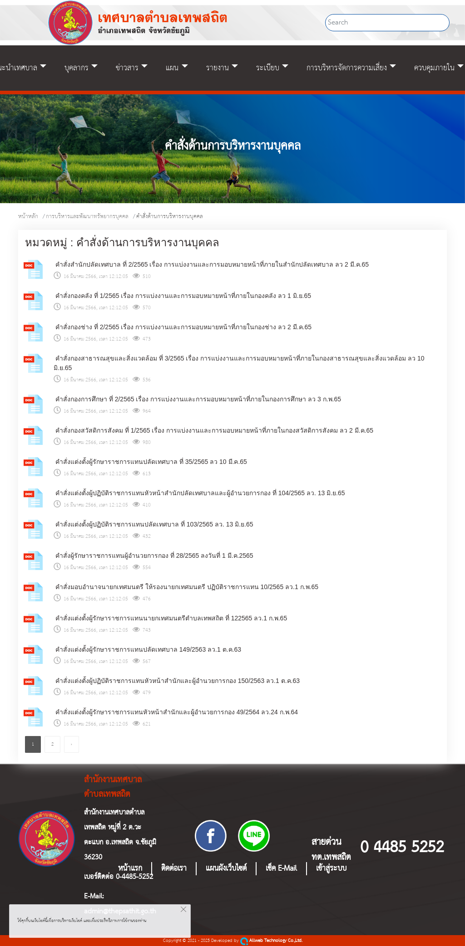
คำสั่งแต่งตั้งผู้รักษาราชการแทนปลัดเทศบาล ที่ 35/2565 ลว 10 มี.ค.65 (150, 461)
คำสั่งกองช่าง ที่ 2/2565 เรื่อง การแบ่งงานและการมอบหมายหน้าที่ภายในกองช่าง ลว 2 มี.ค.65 (183, 327)
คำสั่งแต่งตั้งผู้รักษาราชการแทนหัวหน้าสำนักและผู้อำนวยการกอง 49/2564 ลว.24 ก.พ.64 (176, 712)
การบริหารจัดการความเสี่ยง (347, 68)
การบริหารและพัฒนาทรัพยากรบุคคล (87, 216)
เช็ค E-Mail (281, 868)
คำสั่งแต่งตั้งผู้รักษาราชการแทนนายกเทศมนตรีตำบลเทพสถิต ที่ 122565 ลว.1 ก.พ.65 (170, 618)
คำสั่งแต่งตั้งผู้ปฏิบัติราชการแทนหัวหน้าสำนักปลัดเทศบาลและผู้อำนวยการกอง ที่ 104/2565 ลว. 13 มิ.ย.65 (199, 493)
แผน (172, 68)
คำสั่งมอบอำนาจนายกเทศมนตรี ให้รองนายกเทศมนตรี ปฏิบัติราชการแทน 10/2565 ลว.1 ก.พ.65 (186, 586)
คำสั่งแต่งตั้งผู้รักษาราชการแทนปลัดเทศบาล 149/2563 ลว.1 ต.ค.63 (147, 649)
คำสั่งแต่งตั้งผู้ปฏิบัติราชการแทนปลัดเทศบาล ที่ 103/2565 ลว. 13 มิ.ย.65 (153, 524)
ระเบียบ (267, 68)
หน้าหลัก (28, 216)
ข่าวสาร (127, 68)
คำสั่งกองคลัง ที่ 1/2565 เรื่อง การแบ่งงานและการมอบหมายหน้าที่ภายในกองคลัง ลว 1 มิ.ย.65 (182, 295)
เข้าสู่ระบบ (331, 868)
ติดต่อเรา (174, 868)
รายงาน (217, 68)
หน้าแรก (130, 868)
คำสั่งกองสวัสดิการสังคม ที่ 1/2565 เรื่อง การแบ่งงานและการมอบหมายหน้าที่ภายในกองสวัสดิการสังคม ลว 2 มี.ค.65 (213, 430)
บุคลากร (76, 68)
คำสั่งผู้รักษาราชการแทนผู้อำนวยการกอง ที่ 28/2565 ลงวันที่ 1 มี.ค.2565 (153, 555)
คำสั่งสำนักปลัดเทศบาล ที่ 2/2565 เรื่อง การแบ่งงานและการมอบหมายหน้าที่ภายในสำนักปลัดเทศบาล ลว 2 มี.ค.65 (211, 264)
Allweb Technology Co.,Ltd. (271, 940)
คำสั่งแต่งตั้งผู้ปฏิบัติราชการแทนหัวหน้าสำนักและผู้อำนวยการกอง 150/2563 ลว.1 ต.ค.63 (177, 680)
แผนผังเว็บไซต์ (226, 868)
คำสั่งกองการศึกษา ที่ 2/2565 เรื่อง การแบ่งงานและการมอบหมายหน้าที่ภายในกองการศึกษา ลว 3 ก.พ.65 (197, 399)
